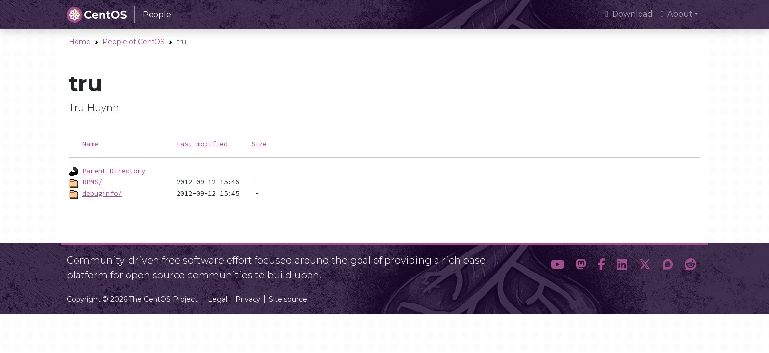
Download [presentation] (629, 14)
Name (90, 143)
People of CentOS (134, 41)
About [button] (676, 14)
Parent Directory (113, 170)
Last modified (202, 143)
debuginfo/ (102, 193)
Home (80, 41)
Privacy (247, 299)
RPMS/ (92, 181)
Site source (288, 299)
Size (259, 143)
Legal (217, 299)
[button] (557, 265)
